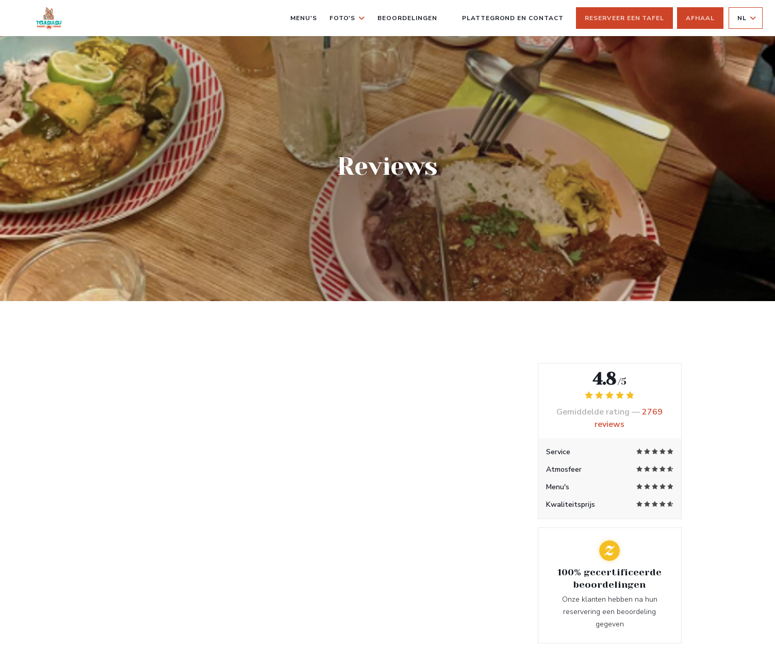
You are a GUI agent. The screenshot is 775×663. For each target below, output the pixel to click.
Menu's (303, 18)
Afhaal (700, 18)
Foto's (347, 18)
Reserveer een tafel (624, 18)
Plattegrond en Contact (513, 18)
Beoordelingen (407, 18)
